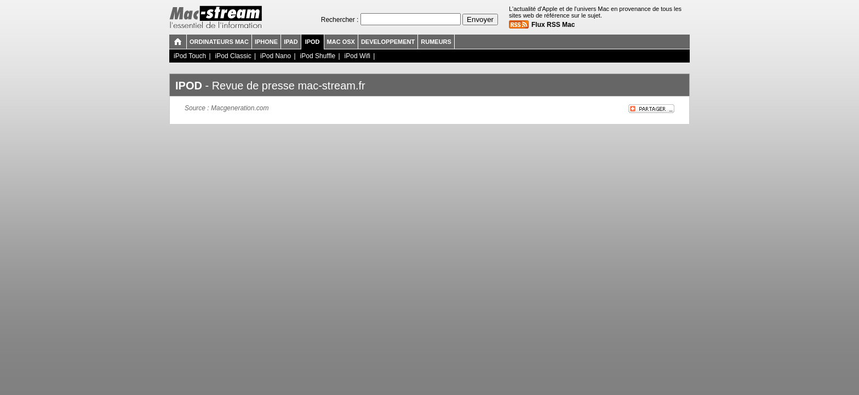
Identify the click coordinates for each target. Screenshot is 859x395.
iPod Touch (190, 56)
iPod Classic (233, 56)
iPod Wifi (357, 56)
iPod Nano (275, 56)
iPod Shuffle (318, 56)
